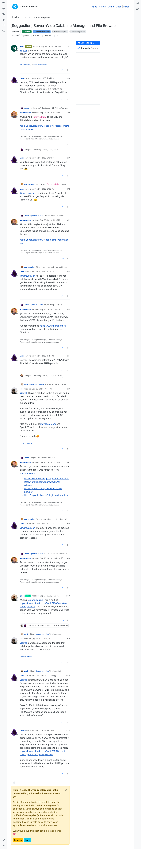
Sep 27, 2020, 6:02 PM (44, 730)
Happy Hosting (25, 64)
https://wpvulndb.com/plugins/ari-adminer (46, 495)
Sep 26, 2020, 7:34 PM (44, 78)
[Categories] (3, 3)
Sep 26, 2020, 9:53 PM (50, 220)
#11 (68, 189)
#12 (68, 220)
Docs (118, 6)
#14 (68, 309)
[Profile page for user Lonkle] (14, 80)
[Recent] (3, 9)
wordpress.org (27, 473)
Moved (15, 32)
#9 (68, 113)
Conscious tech (26, 443)
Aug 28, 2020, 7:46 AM (51, 46)
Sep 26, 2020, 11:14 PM (42, 389)
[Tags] (3, 14)
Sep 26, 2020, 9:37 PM (44, 158)
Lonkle (23, 78)
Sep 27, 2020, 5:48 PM (41, 639)
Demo (111, 6)
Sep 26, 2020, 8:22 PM (50, 113)
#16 (68, 389)
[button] (3, 840)
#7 (69, 46)
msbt (22, 46)
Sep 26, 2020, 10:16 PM (44, 271)
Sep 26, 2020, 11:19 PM (50, 462)
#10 (68, 158)
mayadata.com (48, 423)
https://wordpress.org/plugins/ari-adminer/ (46, 478)
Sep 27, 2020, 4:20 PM (49, 596)
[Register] (137, 9)
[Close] (66, 790)
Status (102, 6)
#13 (68, 271)
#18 (68, 524)
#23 (68, 730)
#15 (68, 356)
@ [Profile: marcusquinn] (27, 193)
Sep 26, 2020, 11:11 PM (44, 356)
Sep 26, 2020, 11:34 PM (50, 558)
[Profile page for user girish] (14, 597)
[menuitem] (137, 3)
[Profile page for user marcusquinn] (14, 114)
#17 (68, 462)
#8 (68, 78)
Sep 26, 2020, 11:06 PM (50, 309)
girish (26, 384)
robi (21, 389)
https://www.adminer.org (53, 325)
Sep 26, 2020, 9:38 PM (44, 189)
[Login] (137, 3)
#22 (68, 676)
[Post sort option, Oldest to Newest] (88, 48)
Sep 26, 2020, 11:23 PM (44, 524)
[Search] (3, 31)
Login (27, 840)
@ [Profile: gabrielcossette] (36, 384)
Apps (94, 6)
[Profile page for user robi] (14, 390)
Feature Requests (41, 32)
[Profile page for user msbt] (14, 48)
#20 (68, 596)
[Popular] (3, 20)
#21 (68, 639)
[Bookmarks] (3, 25)
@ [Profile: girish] (23, 50)
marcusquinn (25, 113)
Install (126, 6)
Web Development (40, 64)
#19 (68, 558)
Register (18, 840)
